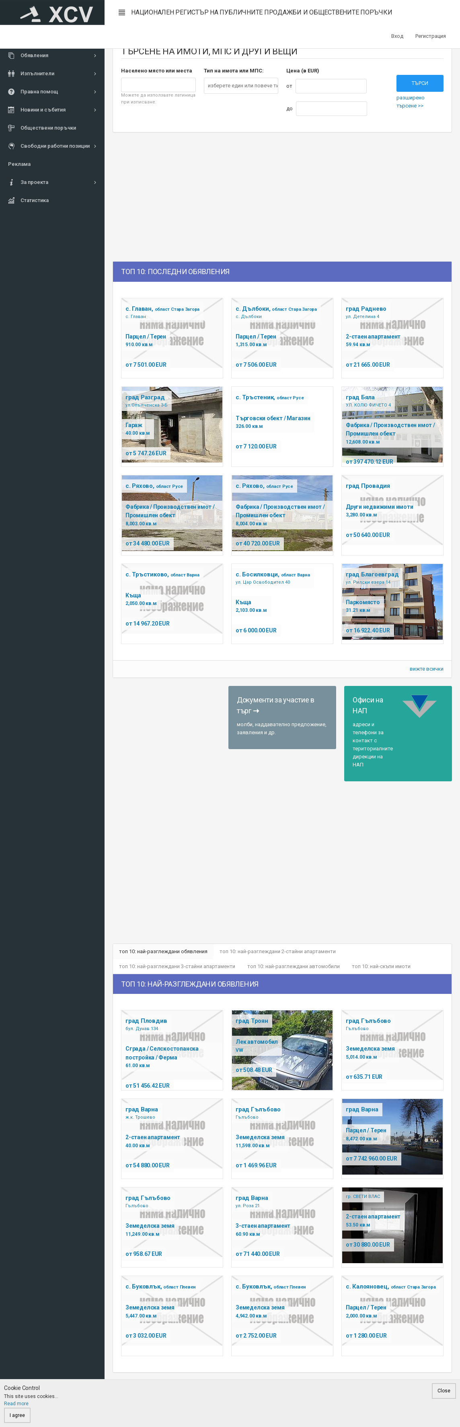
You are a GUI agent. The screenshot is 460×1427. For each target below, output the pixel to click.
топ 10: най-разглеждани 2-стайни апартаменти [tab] (279, 952)
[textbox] (245, 86)
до (289, 108)
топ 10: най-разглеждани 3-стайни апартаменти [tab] (177, 967)
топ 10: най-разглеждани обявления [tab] (163, 952)
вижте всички (427, 669)
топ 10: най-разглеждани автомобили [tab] (294, 967)
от (289, 86)
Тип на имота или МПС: (234, 71)
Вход (397, 36)
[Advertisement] (195, 196)
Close (443, 1391)
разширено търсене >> (410, 102)
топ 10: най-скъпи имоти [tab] (383, 967)
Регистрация (430, 36)
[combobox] (241, 86)
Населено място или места (156, 71)
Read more (16, 1403)
